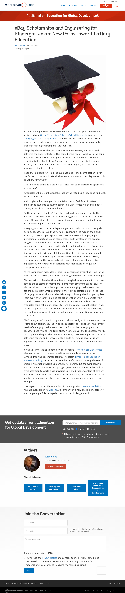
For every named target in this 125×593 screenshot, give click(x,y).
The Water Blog (76, 488)
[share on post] (4, 292)
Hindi (92, 429)
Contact (92, 5)
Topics (83, 5)
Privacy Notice (49, 557)
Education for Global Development (73, 16)
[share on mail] (4, 282)
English (26, 49)
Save (29, 570)
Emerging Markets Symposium (40, 138)
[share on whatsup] (4, 303)
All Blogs (73, 5)
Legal (7, 583)
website (53, 389)
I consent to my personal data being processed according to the (87, 435)
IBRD (26, 591)
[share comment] (4, 308)
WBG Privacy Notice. (91, 437)
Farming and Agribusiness (54, 488)
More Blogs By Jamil (55, 466)
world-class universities (90, 349)
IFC (36, 591)
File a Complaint (114, 583)
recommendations (92, 386)
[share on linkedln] (4, 298)
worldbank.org (111, 1)
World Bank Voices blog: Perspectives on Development (98, 488)
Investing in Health (33, 488)
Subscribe (110, 423)
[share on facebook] (4, 287)
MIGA (41, 591)
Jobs (41, 583)
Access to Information (30, 583)
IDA (31, 591)
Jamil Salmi (20, 45)
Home (63, 5)
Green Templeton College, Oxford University (63, 135)
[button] (117, 6)
